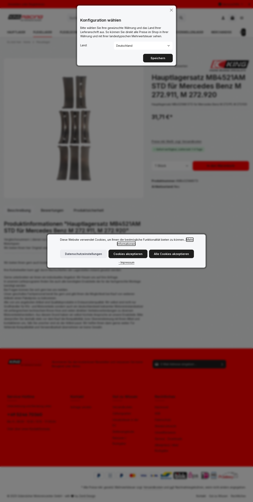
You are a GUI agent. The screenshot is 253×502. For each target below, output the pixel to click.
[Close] (171, 7)
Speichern (158, 55)
